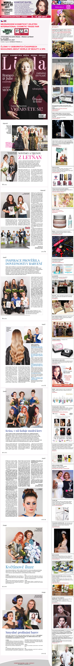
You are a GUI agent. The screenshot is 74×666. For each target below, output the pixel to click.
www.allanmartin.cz (62, 278)
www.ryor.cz (54, 450)
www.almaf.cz (54, 392)
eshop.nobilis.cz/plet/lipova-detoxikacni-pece (60, 583)
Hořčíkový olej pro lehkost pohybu (58, 211)
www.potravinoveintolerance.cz (58, 262)
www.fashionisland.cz (56, 527)
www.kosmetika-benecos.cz (57, 234)
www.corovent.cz (55, 110)
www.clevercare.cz (58, 505)
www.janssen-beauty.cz (56, 340)
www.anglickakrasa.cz (56, 172)
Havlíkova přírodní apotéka (65, 31)
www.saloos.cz (55, 212)
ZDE (61, 641)
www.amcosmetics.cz (56, 118)
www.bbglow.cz (55, 298)
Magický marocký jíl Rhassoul (57, 210)
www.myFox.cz (55, 364)
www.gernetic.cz (55, 642)
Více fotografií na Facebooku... (57, 38)
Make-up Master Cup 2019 (57, 319)
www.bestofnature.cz (56, 559)
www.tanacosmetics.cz (56, 603)
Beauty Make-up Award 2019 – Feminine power (60, 468)
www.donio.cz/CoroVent (62, 108)
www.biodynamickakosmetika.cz (58, 191)
